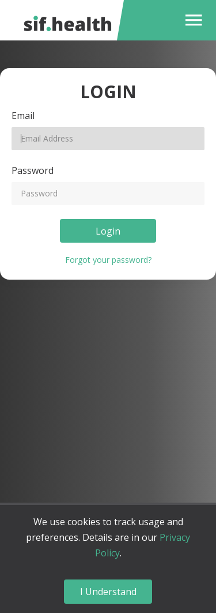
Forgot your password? (108, 259)
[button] (191, 20)
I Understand (108, 591)
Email (23, 115)
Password (33, 170)
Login (108, 231)
